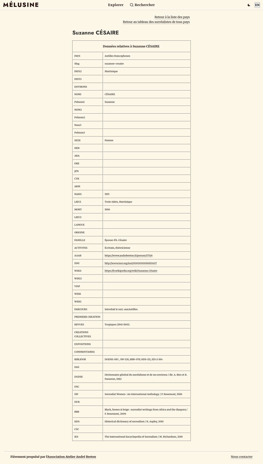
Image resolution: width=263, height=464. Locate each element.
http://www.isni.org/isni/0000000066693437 (131, 263)
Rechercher (142, 5)
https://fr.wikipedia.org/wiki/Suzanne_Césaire (131, 270)
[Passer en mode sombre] (249, 5)
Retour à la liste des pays (172, 17)
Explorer (116, 5)
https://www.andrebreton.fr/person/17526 (128, 255)
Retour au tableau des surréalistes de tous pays (156, 22)
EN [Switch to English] (257, 5)
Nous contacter (242, 457)
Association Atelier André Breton (71, 457)
